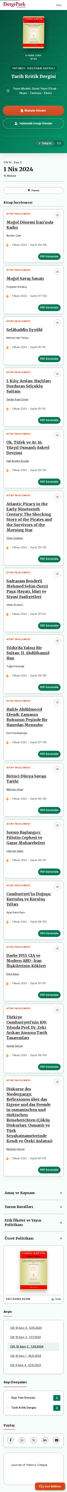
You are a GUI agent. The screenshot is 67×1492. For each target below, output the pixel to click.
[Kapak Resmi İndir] (56, 1299)
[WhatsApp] (22, 1440)
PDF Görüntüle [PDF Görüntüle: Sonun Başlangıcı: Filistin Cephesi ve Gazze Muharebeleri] (49, 871)
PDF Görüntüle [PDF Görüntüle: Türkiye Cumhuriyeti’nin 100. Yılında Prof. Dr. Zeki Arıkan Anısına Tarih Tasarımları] (49, 1066)
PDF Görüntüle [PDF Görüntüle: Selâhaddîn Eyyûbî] (49, 358)
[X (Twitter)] (33, 1440)
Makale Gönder (33, 110)
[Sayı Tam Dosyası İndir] (56, 1398)
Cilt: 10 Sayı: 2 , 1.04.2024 (26, 1346)
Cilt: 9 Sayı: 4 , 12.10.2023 (25, 1365)
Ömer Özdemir (14, 538)
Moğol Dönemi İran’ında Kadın (29, 225)
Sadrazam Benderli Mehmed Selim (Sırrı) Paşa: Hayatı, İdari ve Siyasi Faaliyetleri (27, 589)
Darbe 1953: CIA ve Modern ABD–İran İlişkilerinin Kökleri (26, 960)
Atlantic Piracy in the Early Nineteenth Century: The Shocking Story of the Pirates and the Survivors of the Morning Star (29, 517)
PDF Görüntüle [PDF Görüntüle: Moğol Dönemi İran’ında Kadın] (49, 256)
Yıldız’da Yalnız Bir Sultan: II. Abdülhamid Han (27, 653)
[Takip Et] (45, 143)
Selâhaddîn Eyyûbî (24, 330)
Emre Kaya (12, 974)
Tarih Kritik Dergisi (33, 76)
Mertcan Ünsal (14, 789)
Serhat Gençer (14, 1046)
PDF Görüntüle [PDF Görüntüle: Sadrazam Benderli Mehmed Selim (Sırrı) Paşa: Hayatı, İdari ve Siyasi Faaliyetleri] (49, 625)
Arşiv (8, 1312)
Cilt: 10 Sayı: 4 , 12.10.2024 (26, 1328)
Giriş (58, 5)
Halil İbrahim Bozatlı (17, 461)
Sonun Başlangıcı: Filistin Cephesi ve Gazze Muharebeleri (25, 837)
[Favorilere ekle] (57, 215)
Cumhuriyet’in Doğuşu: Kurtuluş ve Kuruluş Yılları (28, 899)
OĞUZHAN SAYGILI (41, 68)
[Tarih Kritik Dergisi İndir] (56, 1408)
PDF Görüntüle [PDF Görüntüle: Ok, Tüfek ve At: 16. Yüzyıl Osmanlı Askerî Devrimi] (49, 481)
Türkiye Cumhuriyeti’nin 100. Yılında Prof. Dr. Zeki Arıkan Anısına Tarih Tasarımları (26, 1027)
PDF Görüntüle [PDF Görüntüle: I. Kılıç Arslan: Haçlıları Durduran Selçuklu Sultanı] (49, 420)
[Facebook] (10, 1440)
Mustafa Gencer (15, 1149)
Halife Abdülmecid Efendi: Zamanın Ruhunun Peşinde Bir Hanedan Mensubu (27, 717)
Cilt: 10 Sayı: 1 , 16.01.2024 (25, 1356)
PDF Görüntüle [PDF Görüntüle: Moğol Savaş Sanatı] (49, 307)
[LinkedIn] (45, 1440)
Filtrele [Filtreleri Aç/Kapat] (33, 190)
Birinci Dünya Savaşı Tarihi (26, 779)
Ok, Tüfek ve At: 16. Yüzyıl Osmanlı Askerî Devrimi (27, 447)
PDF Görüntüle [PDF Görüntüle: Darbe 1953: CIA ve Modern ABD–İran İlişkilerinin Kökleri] (49, 994)
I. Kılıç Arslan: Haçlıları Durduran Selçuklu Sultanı (28, 386)
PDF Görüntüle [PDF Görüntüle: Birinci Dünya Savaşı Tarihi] (49, 810)
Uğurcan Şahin (14, 851)
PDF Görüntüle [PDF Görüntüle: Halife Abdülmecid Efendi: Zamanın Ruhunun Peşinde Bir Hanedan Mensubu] (49, 754)
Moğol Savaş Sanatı (25, 278)
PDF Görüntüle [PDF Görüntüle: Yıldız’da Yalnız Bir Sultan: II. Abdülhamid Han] (49, 687)
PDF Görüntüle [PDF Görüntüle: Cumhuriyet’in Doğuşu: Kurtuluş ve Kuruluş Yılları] (49, 933)
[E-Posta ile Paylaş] (56, 1440)
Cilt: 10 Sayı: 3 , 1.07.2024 (25, 1337)
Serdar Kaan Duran (17, 399)
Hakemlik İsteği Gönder (34, 123)
